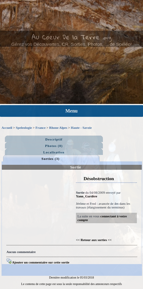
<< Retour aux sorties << (94, 240)
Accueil (7, 127)
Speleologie (24, 127)
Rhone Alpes (58, 127)
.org (107, 37)
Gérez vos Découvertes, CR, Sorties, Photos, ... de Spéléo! (71, 44)
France (41, 127)
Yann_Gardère (86, 196)
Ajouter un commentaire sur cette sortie (37, 262)
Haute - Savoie (81, 127)
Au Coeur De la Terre (66, 37)
